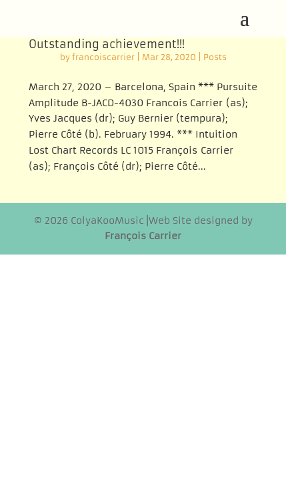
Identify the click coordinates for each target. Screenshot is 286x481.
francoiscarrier (103, 57)
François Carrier (143, 236)
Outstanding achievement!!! (107, 44)
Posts (215, 57)
